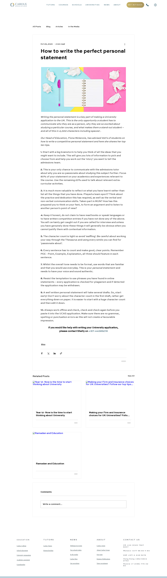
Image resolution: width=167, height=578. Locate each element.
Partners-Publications (103, 559)
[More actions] (124, 44)
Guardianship (21, 565)
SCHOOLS (77, 5)
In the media (74, 555)
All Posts (37, 27)
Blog (48, 27)
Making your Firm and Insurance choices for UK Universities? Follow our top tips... (109, 414)
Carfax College (21, 546)
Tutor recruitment (102, 563)
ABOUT (117, 5)
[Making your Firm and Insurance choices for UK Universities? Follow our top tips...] (110, 394)
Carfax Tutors (47, 546)
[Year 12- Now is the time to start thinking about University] (57, 394)
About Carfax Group (103, 550)
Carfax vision (101, 546)
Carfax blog (73, 559)
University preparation (24, 555)
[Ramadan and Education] (57, 445)
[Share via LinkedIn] (54, 353)
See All (131, 376)
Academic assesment (23, 560)
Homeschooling (48, 550)
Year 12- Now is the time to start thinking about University (54, 414)
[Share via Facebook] (42, 353)
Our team (100, 555)
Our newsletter (74, 563)
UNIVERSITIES (92, 5)
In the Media (73, 27)
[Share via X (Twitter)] (48, 353)
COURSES (63, 5)
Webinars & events (76, 546)
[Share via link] (61, 353)
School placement (22, 550)
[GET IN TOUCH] (135, 5)
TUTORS (50, 5)
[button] (155, 5)
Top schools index (76, 550)
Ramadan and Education (50, 464)
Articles (59, 27)
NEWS (107, 5)
